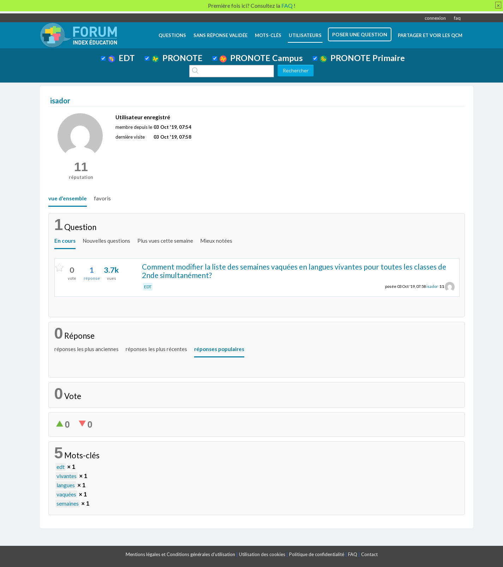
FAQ (352, 554)
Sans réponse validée (220, 35)
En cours (65, 240)
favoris (102, 198)
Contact (369, 554)
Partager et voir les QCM (430, 35)
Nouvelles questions (106, 240)
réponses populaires (219, 349)
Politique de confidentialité (316, 554)
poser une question (359, 34)
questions (172, 35)
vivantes (66, 475)
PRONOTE (177, 58)
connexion (435, 18)
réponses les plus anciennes (86, 349)
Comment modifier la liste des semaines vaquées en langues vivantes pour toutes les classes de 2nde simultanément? (294, 271)
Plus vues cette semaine (165, 240)
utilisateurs (305, 35)
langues (65, 485)
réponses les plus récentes (156, 349)
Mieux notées (216, 240)
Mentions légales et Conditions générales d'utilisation (180, 554)
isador (432, 286)
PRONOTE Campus (261, 58)
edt (60, 466)
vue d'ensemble (67, 198)
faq (457, 18)
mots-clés (268, 35)
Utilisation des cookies (262, 554)
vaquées (66, 494)
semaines (67, 503)
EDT (121, 58)
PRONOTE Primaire (362, 58)
